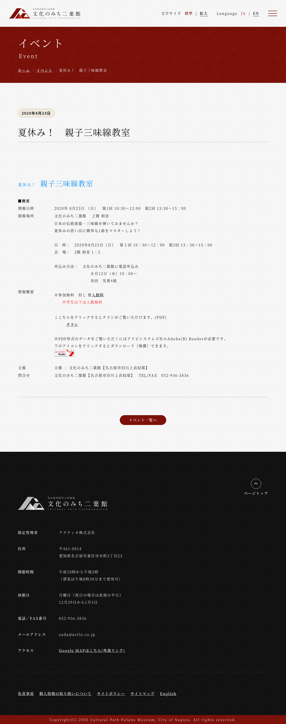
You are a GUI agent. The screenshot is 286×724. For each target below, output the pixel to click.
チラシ (72, 324)
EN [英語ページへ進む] (256, 13)
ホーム (24, 70)
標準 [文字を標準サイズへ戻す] (189, 13)
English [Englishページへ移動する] (168, 693)
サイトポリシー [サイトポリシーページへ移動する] (111, 693)
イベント (44, 70)
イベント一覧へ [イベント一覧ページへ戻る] (143, 420)
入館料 (98, 294)
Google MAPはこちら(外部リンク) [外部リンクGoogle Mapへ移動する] (92, 650)
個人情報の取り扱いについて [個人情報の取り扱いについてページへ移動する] (65, 693)
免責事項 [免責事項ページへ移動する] (26, 693)
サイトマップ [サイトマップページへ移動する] (142, 693)
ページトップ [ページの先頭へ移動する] (256, 493)
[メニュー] (272, 13)
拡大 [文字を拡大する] (204, 13)
